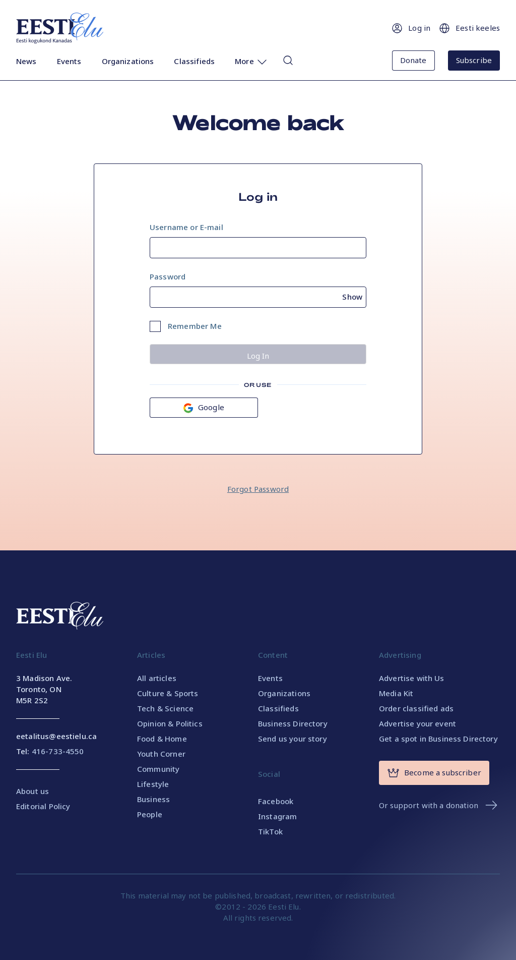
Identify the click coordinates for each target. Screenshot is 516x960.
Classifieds (194, 61)
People (149, 814)
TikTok (270, 831)
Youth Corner (161, 754)
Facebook (275, 801)
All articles (156, 678)
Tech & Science (165, 708)
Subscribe (474, 60)
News (26, 61)
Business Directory (293, 723)
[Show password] (354, 295)
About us (32, 791)
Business (153, 799)
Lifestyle (153, 784)
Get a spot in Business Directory (438, 738)
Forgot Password (258, 489)
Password (167, 276)
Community (158, 769)
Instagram (277, 816)
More (251, 61)
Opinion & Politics (170, 723)
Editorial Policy (43, 806)
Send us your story (292, 738)
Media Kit (396, 693)
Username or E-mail (186, 227)
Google (203, 407)
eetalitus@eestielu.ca (56, 736)
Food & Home (162, 738)
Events (69, 61)
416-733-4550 (58, 751)
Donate (413, 60)
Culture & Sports (167, 693)
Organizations (128, 61)
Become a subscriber (434, 773)
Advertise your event (417, 723)
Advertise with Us (411, 678)
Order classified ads (416, 708)
